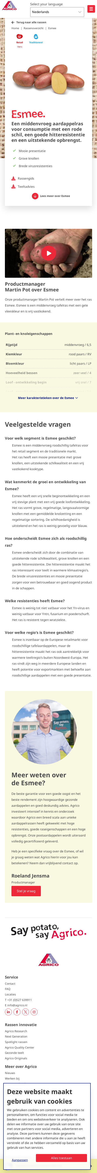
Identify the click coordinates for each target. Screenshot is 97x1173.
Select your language (46, 4)
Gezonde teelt (14, 1053)
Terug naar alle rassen (31, 22)
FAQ (7, 989)
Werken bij (12, 1078)
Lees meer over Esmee (51, 196)
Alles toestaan (61, 1158)
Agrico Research (16, 1031)
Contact (10, 983)
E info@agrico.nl (16, 1005)
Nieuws (10, 1073)
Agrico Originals (16, 1058)
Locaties (10, 994)
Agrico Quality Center (19, 1047)
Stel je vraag (26, 891)
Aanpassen (20, 1160)
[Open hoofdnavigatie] (91, 9)
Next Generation (16, 1036)
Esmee (52, 28)
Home (15, 28)
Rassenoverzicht (33, 28)
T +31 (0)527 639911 (18, 1000)
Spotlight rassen (16, 1042)
